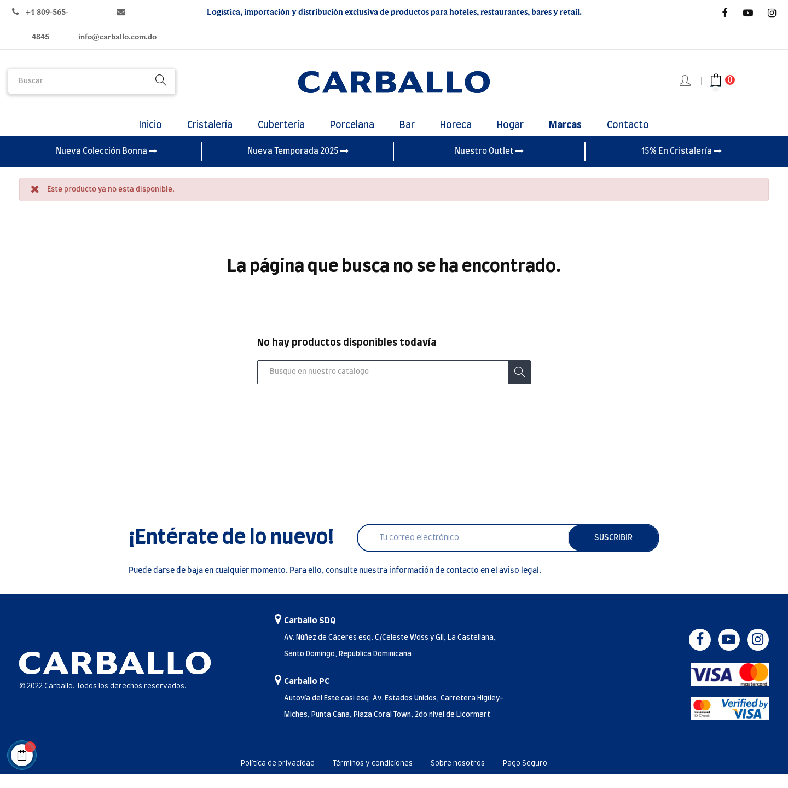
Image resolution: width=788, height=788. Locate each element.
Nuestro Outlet (489, 165)
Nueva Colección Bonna (106, 165)
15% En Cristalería (681, 165)
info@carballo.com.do (117, 37)
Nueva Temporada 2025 (298, 165)
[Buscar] (394, 387)
